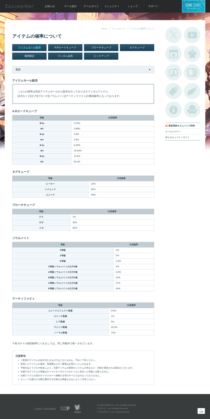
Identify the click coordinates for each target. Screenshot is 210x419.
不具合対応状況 (173, 110)
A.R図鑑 (192, 72)
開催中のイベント (173, 54)
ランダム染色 (65, 56)
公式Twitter (173, 35)
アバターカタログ (192, 54)
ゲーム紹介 (70, 6)
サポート (153, 6)
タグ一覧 (173, 91)
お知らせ (50, 6)
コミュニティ (111, 6)
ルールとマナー (173, 131)
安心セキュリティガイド (177, 137)
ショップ (133, 6)
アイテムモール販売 (29, 47)
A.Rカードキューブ (65, 47)
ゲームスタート (193, 6)
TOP (201, 411)
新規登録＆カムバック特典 (181, 126)
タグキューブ (137, 47)
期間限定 (29, 56)
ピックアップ (101, 56)
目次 (18, 69)
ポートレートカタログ (173, 72)
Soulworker (19, 6)
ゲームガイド (91, 6)
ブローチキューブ (101, 47)
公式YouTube (192, 35)
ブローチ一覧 (192, 91)
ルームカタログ (192, 110)
